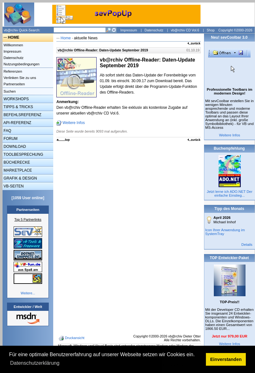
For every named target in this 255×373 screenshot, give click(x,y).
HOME (13, 37)
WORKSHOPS (16, 99)
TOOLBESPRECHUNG (23, 154)
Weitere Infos (73, 123)
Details (246, 244)
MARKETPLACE (17, 170)
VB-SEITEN (13, 186)
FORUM (10, 138)
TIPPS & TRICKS (18, 107)
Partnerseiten (14, 84)
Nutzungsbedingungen (21, 64)
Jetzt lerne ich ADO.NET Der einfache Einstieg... (229, 193)
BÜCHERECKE (16, 162)
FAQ (7, 130)
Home (66, 38)
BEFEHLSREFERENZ (22, 115)
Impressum (128, 30)
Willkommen (13, 45)
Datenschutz (153, 30)
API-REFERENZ (17, 123)
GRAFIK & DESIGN (20, 178)
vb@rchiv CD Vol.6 (185, 30)
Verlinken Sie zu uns (19, 78)
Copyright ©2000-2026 (235, 30)
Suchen (9, 91)
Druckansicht (72, 338)
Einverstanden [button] (226, 359)
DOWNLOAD (14, 146)
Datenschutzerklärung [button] (35, 363)
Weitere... (28, 293)
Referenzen (12, 71)
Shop (210, 30)
